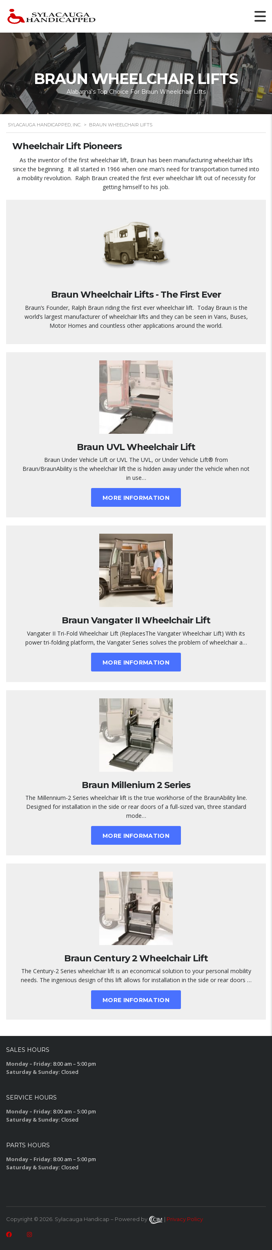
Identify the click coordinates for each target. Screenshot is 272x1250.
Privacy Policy (185, 1219)
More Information (136, 497)
